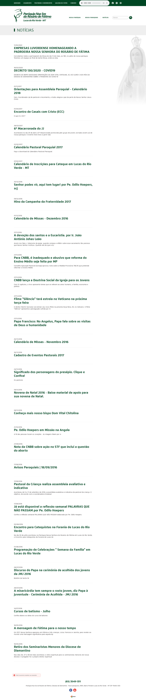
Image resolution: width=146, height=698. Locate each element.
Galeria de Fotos (61, 3)
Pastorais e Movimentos (43, 3)
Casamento (27, 3)
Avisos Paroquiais (91, 17)
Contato (73, 3)
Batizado (17, 3)
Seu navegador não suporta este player (94, 3)
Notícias (106, 17)
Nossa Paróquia (75, 17)
